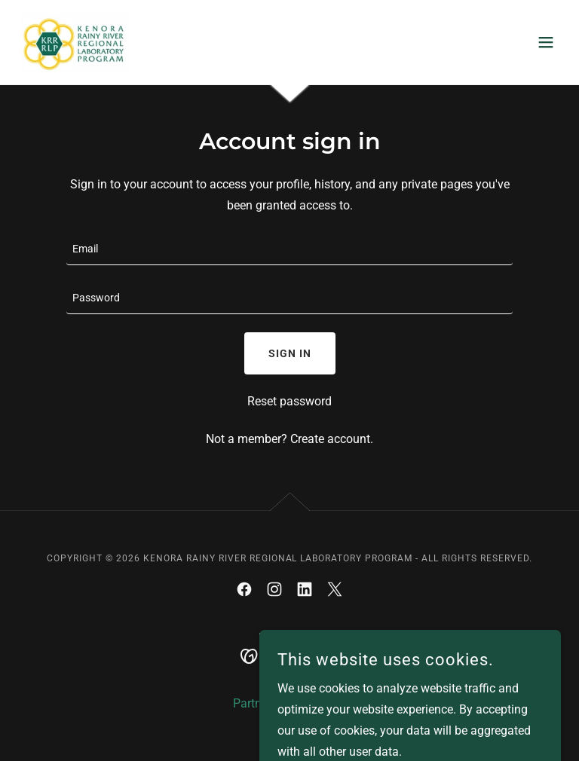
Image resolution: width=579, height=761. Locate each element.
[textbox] (289, 249)
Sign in (289, 353)
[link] (73, 42)
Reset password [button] (289, 401)
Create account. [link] (331, 439)
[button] (546, 42)
